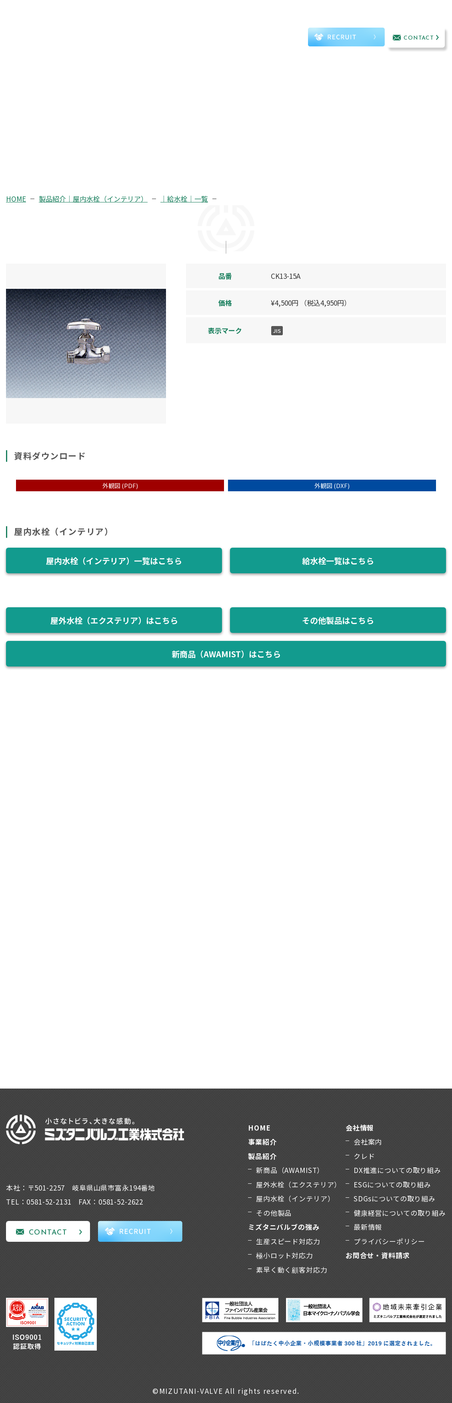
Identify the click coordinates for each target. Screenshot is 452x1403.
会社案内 (368, 1142)
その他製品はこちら (338, 620)
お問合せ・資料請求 (378, 1255)
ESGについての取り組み (392, 1184)
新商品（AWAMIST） (290, 1170)
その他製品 (274, 1213)
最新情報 (368, 1227)
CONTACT (419, 38)
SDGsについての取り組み (395, 1198)
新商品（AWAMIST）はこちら (226, 654)
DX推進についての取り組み (397, 1170)
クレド (364, 1156)
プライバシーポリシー (389, 1241)
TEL (283, 38)
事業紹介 (93, 27)
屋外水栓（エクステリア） (298, 1184)
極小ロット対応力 (284, 1255)
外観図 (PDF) (120, 485)
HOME (16, 199)
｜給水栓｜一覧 (184, 199)
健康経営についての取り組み (400, 1213)
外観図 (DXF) (332, 485)
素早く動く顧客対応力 (292, 1270)
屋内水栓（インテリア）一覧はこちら (114, 560)
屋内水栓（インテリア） (295, 1198)
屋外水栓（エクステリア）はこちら (114, 620)
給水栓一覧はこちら (338, 560)
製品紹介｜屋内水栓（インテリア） (93, 199)
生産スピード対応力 (288, 1241)
